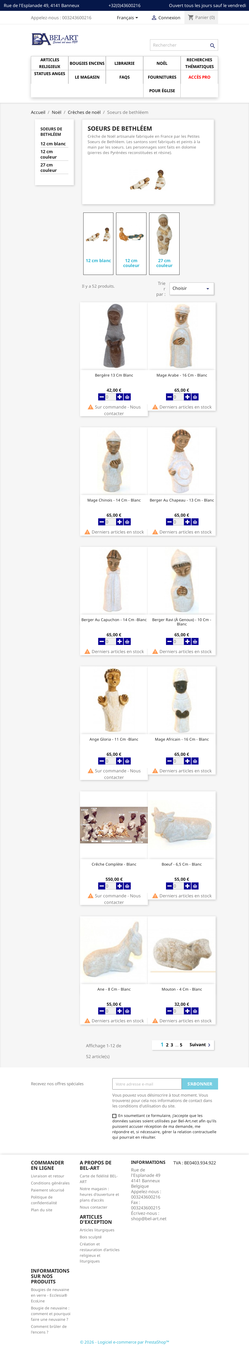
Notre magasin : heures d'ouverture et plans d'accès (99, 1194)
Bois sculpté (91, 1236)
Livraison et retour (47, 1175)
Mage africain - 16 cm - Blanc (182, 739)
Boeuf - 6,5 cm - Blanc (182, 864)
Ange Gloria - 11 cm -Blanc (114, 739)
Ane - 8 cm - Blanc (114, 989)
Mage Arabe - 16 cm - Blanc (182, 375)
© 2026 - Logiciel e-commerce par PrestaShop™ (124, 1342)
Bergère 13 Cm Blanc (114, 375)
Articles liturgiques (97, 1229)
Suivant (201, 1045)
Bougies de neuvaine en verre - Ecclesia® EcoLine (50, 1295)
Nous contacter (93, 1207)
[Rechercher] (184, 45)
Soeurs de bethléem (51, 131)
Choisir (192, 288)
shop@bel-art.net (149, 1219)
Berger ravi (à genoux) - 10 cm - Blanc (181, 622)
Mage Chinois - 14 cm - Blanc (114, 500)
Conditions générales (50, 1183)
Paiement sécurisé (47, 1190)
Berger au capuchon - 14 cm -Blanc (114, 620)
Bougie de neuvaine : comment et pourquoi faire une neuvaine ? (51, 1313)
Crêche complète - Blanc (114, 864)
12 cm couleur (48, 154)
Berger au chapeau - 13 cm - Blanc (182, 500)
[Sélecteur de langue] (128, 18)
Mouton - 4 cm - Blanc (182, 989)
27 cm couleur (48, 167)
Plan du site (41, 1209)
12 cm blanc (53, 144)
